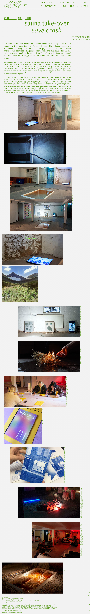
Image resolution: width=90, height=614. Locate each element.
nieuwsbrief (89, 609)
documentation (50, 5)
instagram (89, 595)
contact (81, 5)
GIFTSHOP (69, 5)
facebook (89, 602)
